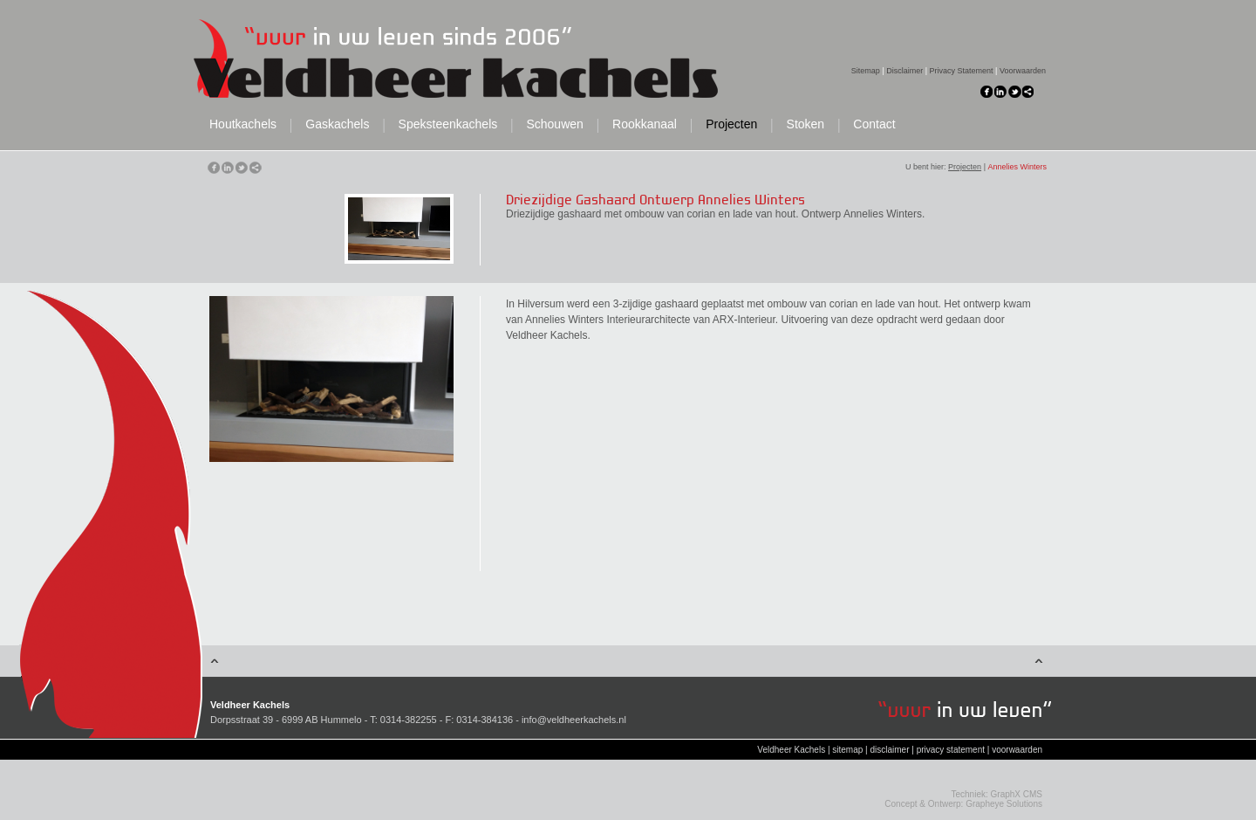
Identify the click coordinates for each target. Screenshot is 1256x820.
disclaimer (889, 750)
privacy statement (951, 750)
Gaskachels (337, 124)
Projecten (731, 124)
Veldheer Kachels (791, 750)
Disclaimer (904, 70)
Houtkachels (242, 124)
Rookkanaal (644, 124)
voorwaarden (1017, 750)
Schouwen (554, 124)
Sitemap (865, 70)
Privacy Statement (961, 70)
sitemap (847, 750)
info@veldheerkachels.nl (574, 719)
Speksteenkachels (448, 124)
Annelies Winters (1017, 166)
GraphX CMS (1016, 794)
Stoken (806, 124)
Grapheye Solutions (1004, 804)
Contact (874, 124)
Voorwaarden (1023, 70)
